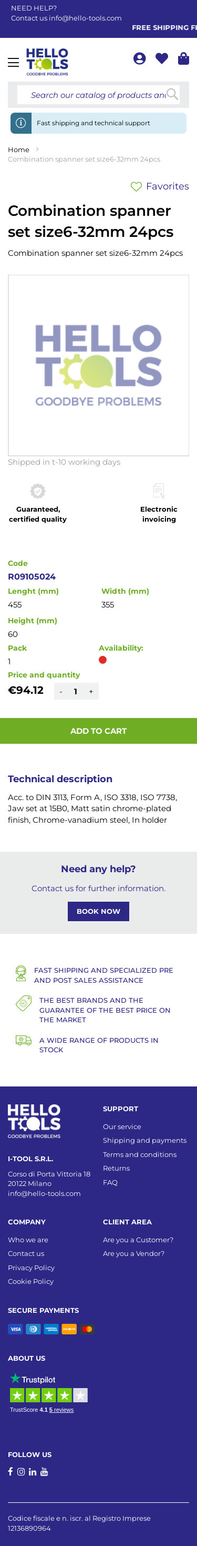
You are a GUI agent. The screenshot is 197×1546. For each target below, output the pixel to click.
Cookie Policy (31, 1281)
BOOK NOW (98, 911)
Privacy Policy (31, 1267)
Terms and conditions (140, 1154)
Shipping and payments (144, 1140)
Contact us (26, 1253)
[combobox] (98, 95)
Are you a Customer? (138, 1239)
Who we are (28, 1239)
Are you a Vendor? (133, 1253)
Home (18, 149)
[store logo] (47, 62)
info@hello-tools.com (85, 18)
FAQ (110, 1182)
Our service (122, 1126)
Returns (116, 1168)
